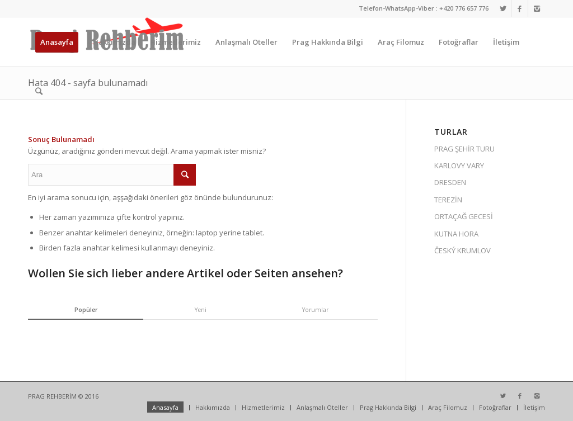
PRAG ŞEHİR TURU (464, 149)
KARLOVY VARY (459, 165)
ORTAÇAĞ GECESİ (463, 216)
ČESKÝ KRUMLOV (462, 250)
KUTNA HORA (456, 234)
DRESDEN (450, 182)
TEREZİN (448, 200)
